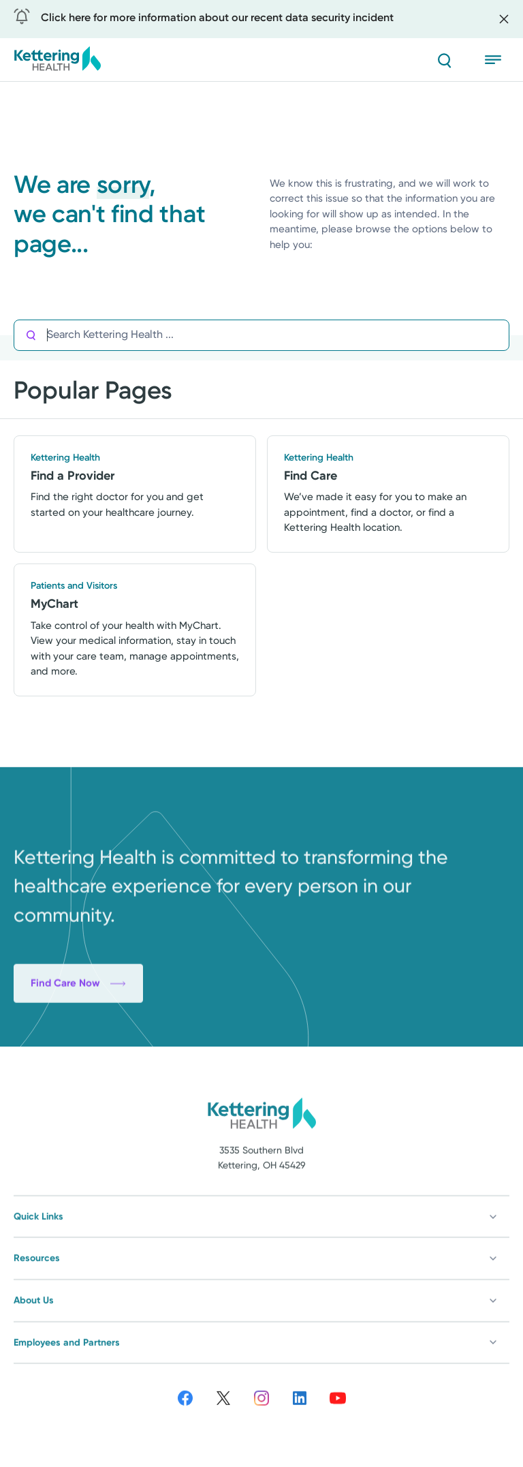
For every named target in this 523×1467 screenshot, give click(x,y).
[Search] (444, 60)
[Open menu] (497, 60)
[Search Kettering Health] (278, 335)
